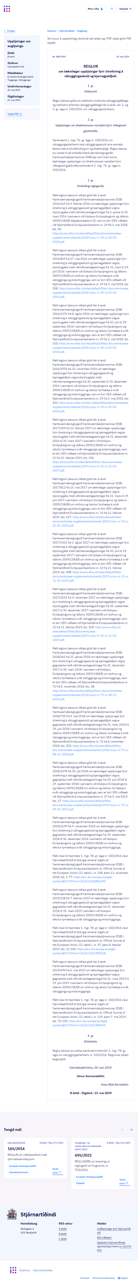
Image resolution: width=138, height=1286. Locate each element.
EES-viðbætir (104, 1237)
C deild (62, 1238)
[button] (95, 9)
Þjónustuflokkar (43, 1270)
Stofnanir (85, 1278)
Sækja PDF (15, 113)
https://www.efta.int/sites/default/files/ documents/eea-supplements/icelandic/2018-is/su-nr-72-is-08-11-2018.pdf (87, 695)
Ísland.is (24, 1270)
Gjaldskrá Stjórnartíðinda (111, 1242)
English (124, 1278)
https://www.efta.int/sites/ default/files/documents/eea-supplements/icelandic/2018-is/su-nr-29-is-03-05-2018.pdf (91, 407)
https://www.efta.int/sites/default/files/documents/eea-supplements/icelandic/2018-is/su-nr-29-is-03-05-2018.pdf (87, 238)
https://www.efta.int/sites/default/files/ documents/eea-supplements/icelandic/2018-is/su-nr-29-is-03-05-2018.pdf (91, 293)
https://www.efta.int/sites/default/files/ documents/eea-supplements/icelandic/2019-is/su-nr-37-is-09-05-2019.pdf (91, 805)
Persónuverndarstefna (104, 1278)
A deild (62, 1228)
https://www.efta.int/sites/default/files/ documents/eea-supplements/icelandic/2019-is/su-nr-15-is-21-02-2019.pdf (87, 466)
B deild (62, 1233)
